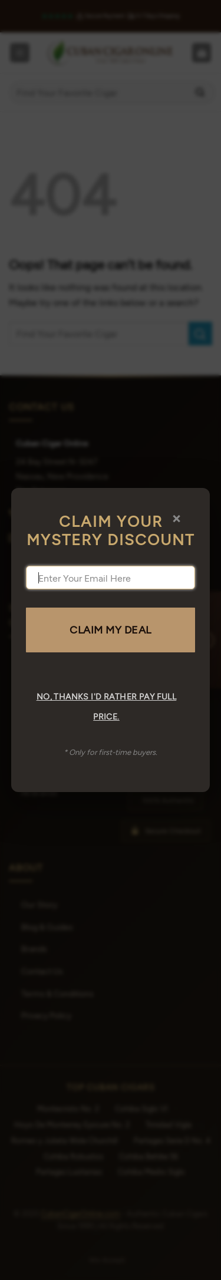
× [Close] (176, 517)
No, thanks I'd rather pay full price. (107, 706)
